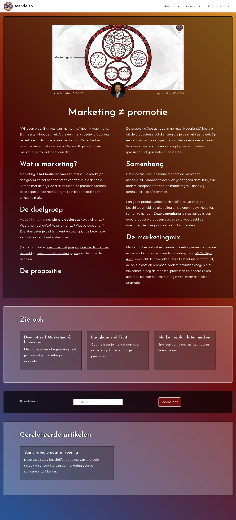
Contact (226, 6)
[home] (18, 6)
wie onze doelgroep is (63, 247)
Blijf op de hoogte (28, 401)
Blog (210, 6)
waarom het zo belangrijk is (58, 253)
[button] (172, 6)
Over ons (193, 6)
